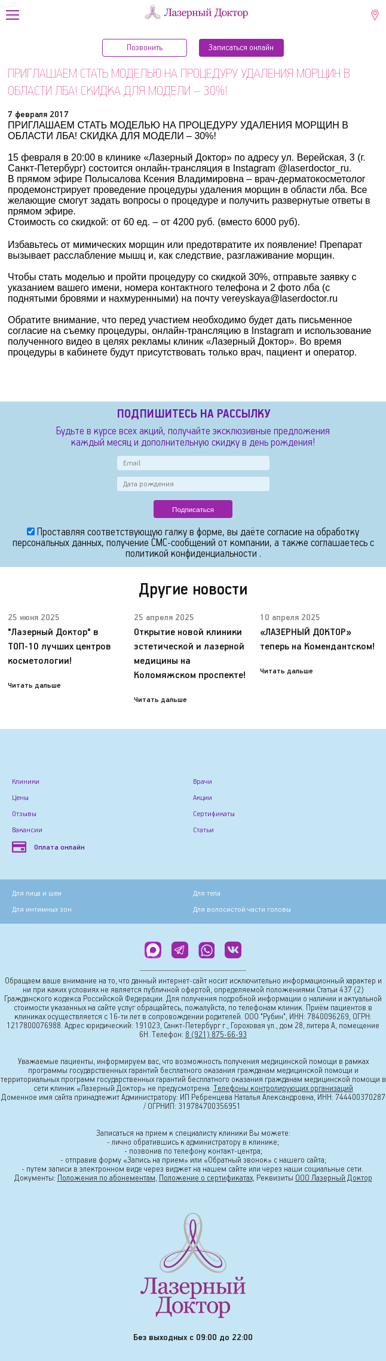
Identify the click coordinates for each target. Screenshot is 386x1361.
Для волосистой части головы (242, 909)
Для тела (206, 893)
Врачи (202, 781)
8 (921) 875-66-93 (216, 1035)
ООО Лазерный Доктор (333, 1178)
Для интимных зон (42, 909)
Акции (202, 797)
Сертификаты (214, 814)
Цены (20, 797)
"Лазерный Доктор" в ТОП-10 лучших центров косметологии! (59, 647)
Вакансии (27, 830)
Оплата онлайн (48, 847)
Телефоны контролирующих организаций (283, 1088)
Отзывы (24, 814)
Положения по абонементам (106, 1178)
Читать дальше (34, 685)
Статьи (203, 830)
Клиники (25, 781)
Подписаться (193, 509)
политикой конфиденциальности (192, 554)
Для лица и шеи (37, 893)
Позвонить (145, 48)
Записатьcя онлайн (241, 48)
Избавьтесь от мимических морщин (86, 245)
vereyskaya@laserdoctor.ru (280, 298)
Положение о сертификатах (206, 1178)
